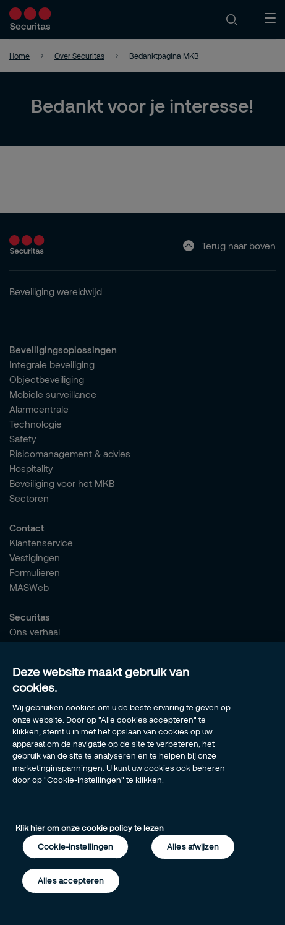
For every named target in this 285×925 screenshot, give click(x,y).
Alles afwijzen (193, 846)
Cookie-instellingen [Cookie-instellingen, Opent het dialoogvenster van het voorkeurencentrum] (75, 846)
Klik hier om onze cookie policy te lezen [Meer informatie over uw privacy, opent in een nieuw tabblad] (89, 828)
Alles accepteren (71, 880)
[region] (142, 783)
